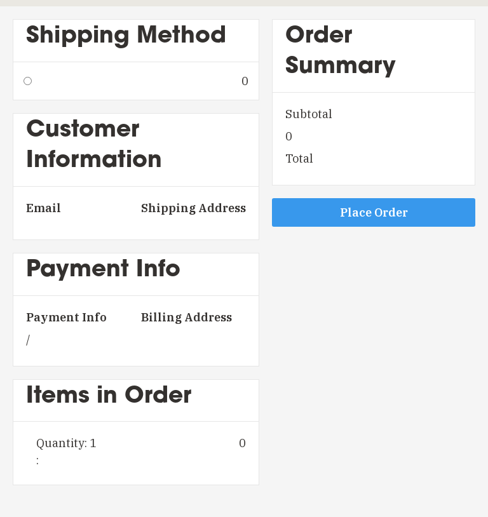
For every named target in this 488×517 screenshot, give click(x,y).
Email (43, 208)
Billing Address (186, 317)
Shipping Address (193, 208)
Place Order (374, 212)
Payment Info (66, 317)
